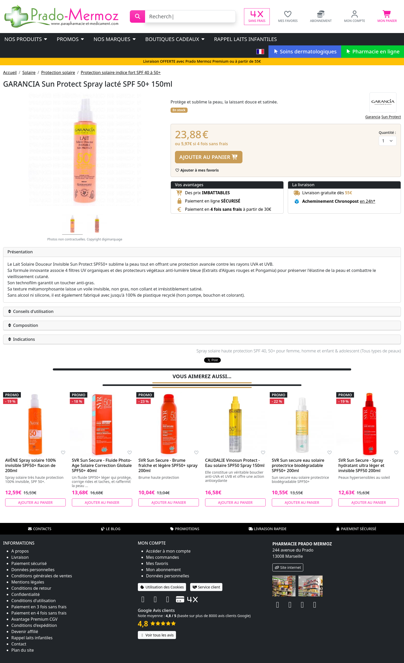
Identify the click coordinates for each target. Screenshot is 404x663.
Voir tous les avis (157, 634)
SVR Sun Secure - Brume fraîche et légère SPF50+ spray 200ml (167, 465)
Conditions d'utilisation (33, 600)
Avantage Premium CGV (34, 618)
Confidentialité (25, 594)
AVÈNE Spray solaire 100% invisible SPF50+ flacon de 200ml (30, 465)
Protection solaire (58, 72)
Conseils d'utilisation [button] (30, 311)
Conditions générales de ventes (41, 575)
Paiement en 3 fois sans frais (38, 606)
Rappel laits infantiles (245, 39)
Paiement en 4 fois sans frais (38, 612)
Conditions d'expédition (34, 625)
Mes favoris (157, 563)
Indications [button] (21, 339)
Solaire (29, 72)
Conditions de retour (31, 588)
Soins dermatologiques (304, 51)
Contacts (39, 528)
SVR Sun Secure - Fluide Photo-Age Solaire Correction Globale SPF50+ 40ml (102, 465)
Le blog (110, 528)
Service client (206, 586)
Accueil (10, 72)
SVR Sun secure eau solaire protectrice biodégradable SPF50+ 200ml (298, 465)
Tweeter (212, 360)
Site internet (288, 566)
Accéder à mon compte (168, 550)
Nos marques (115, 39)
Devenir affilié (24, 631)
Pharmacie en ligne (373, 51)
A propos (20, 550)
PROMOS (71, 39)
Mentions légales (27, 581)
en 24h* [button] (367, 201)
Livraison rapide (267, 528)
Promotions (184, 528)
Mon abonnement (163, 569)
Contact (18, 643)
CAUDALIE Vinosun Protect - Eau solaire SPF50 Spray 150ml (235, 462)
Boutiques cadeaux (175, 39)
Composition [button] (22, 325)
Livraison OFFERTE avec (202, 61)
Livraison (20, 557)
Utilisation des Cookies (162, 586)
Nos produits (26, 39)
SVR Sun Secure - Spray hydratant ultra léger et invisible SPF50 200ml (361, 465)
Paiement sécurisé (356, 528)
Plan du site (22, 649)
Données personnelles (33, 569)
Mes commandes (162, 557)
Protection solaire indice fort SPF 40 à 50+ (121, 72)
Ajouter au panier (208, 156)
